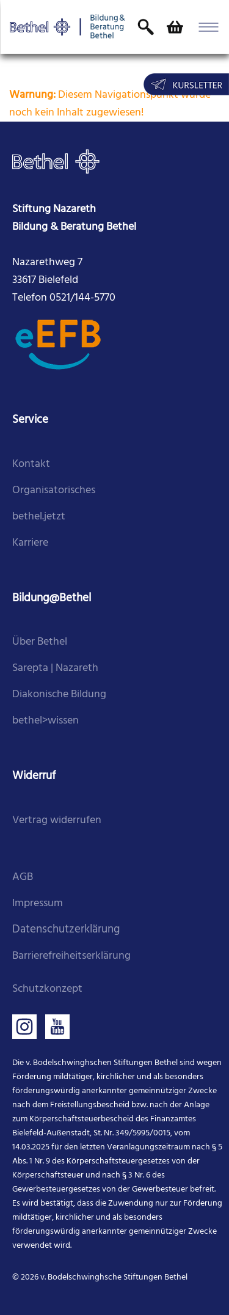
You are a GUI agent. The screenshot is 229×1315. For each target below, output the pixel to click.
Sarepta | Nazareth (55, 668)
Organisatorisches (53, 490)
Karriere (30, 543)
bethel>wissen (45, 720)
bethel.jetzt (38, 516)
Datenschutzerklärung (66, 929)
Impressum (37, 903)
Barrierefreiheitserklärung (71, 956)
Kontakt (31, 464)
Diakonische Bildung (59, 694)
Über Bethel (39, 642)
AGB (22, 877)
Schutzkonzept (47, 989)
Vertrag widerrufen (56, 820)
